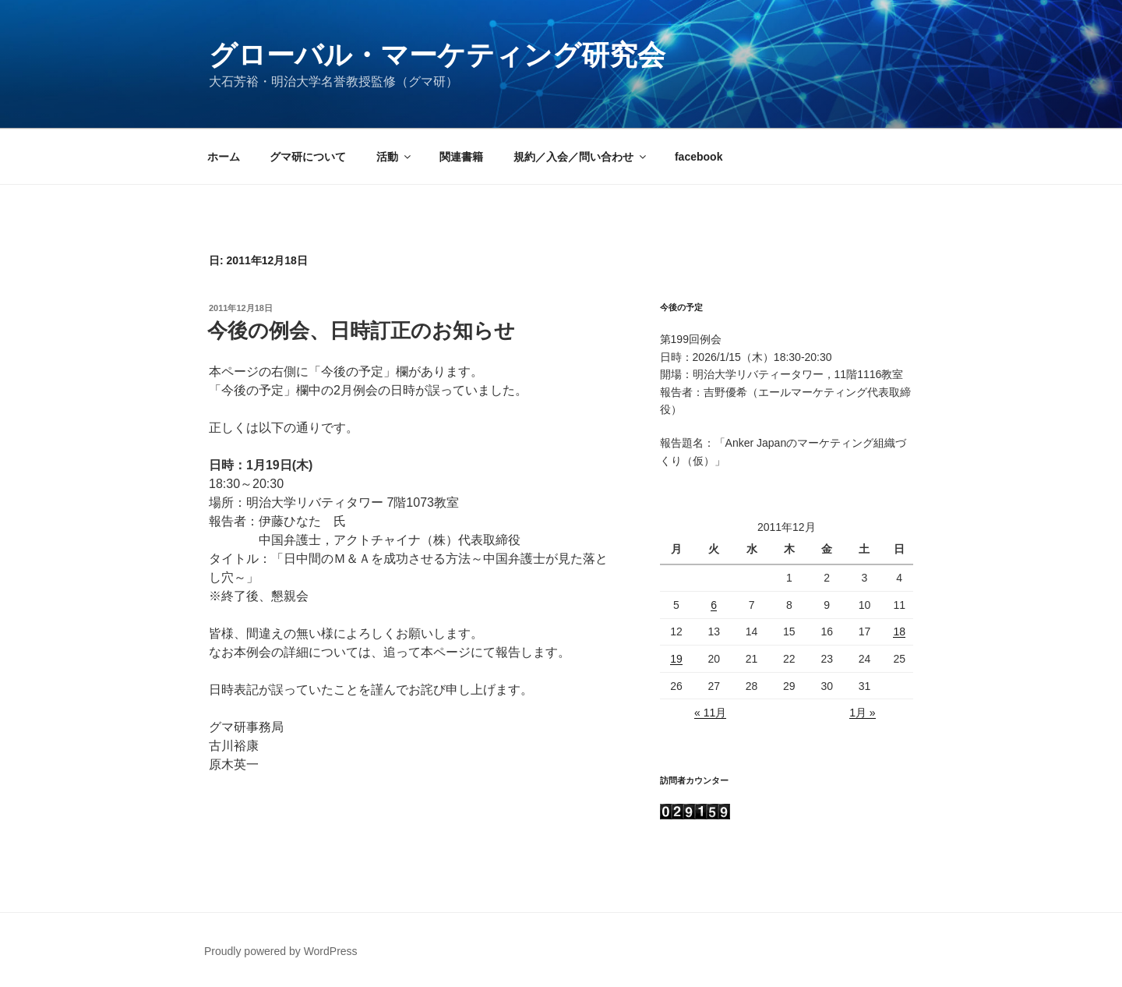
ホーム (223, 156)
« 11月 (710, 712)
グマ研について (308, 156)
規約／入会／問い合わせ (580, 156)
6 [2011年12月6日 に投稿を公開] (714, 605)
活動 (394, 156)
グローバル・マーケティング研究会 (437, 55)
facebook (698, 156)
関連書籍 (461, 156)
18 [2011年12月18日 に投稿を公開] (899, 631)
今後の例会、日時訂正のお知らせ (361, 330)
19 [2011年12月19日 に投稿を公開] (676, 659)
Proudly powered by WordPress (281, 951)
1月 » (862, 712)
